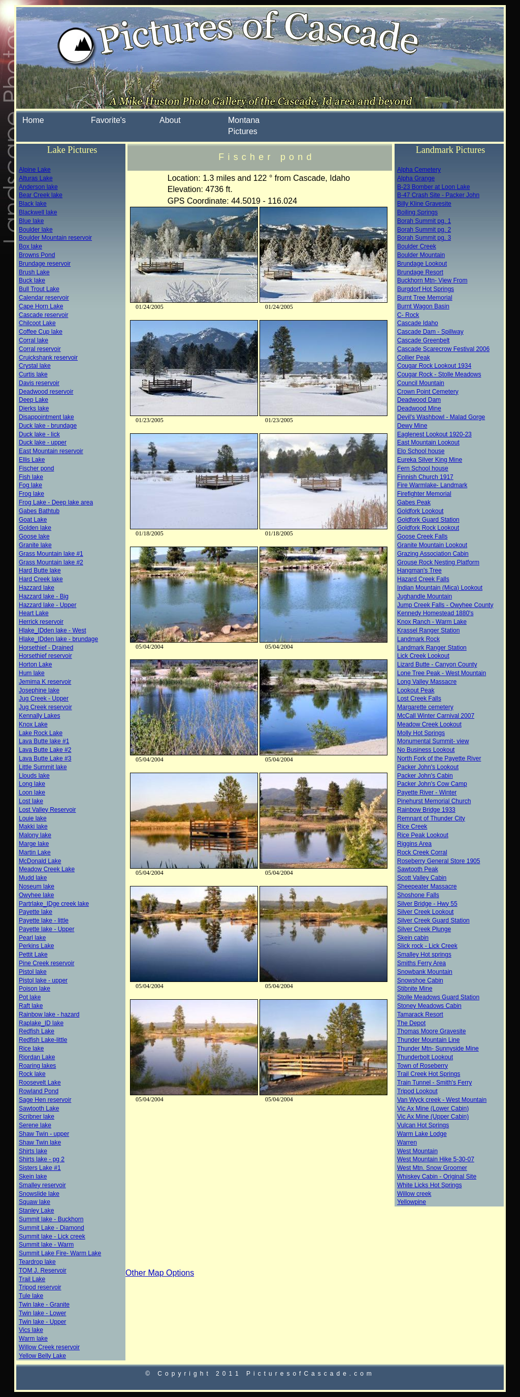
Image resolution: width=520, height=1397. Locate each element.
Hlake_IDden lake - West (52, 630)
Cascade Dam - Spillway (430, 331)
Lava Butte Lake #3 (45, 758)
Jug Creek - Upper (44, 698)
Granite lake (35, 545)
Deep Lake (33, 399)
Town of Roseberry (422, 1065)
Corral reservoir (40, 349)
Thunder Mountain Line (428, 1039)
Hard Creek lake (41, 579)
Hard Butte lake (40, 570)
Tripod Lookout (417, 1091)
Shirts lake (33, 1151)
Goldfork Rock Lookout (428, 527)
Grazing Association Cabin (433, 553)
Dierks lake (34, 408)
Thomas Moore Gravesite (431, 1031)
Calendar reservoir (44, 297)
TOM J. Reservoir (43, 1270)
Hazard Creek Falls (423, 579)
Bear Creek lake (40, 195)
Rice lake (31, 1048)
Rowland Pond (38, 1091)
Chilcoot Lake (37, 323)
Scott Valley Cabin (421, 877)
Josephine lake (39, 690)
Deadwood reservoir (46, 391)
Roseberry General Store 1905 (438, 861)
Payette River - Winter (427, 792)
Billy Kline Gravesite (424, 203)
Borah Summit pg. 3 (424, 237)
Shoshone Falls (418, 895)
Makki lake (33, 826)
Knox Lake (33, 724)
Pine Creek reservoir (46, 963)
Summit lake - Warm (46, 1244)
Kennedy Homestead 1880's (435, 613)
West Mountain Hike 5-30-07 (435, 1159)
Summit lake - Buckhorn (51, 1219)
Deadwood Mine (419, 408)
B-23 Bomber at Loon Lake (433, 186)
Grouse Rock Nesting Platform (438, 562)
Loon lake (32, 792)
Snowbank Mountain (424, 971)
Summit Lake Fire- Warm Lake (60, 1253)
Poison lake (34, 988)
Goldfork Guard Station (428, 519)
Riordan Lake (37, 1057)
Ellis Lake (32, 459)
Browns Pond (37, 255)
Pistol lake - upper (43, 980)
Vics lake (31, 1330)
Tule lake (31, 1295)
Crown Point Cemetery (428, 391)
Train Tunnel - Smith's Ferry (434, 1082)
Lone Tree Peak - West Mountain (441, 673)
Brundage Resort (420, 272)
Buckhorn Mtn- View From (432, 280)
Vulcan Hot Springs (423, 1125)
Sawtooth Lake (39, 1108)
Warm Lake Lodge (422, 1133)
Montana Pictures (243, 126)
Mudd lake (33, 877)
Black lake (33, 203)
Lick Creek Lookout (423, 655)
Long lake (32, 783)
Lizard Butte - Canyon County (437, 664)
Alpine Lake (35, 169)
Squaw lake (34, 1201)
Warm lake (33, 1338)
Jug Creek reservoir (45, 707)
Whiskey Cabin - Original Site (436, 1176)
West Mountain (417, 1151)
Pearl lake (32, 937)
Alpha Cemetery (419, 169)
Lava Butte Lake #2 (45, 749)
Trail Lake (32, 1279)
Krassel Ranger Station (428, 630)
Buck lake (32, 280)
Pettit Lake (33, 954)
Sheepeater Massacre (427, 886)
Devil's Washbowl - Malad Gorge (441, 417)
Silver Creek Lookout (425, 911)
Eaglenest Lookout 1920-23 (434, 434)
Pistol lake (33, 971)
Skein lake (33, 1176)
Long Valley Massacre (427, 681)
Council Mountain (420, 383)
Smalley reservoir (42, 1185)
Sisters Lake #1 (40, 1167)
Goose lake (34, 536)
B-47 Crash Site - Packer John (438, 195)
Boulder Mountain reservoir (55, 237)
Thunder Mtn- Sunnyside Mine (438, 1048)
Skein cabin (413, 937)
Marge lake (34, 843)
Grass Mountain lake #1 (51, 553)
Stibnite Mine (414, 988)
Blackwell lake (38, 212)
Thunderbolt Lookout (425, 1057)
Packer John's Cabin (425, 775)
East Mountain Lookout (428, 442)
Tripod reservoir (40, 1287)
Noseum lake (36, 886)
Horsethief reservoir (45, 655)
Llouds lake (34, 775)
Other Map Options (159, 1272)
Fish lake (31, 477)
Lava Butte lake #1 (44, 741)
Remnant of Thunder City (431, 818)
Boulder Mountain (421, 255)
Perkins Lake (36, 945)
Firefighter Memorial (424, 493)
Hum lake (32, 673)
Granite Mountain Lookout (432, 545)
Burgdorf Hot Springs (425, 289)
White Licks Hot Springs (429, 1185)
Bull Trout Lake (39, 289)
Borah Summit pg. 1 (424, 221)
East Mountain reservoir (51, 451)
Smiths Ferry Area (421, 963)
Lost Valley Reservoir (47, 809)
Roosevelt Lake (40, 1082)
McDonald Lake (40, 861)
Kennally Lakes (39, 715)
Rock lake (32, 1073)
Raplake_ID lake (41, 1023)
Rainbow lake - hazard (49, 1014)
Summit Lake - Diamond (51, 1227)
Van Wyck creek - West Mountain (441, 1099)
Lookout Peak (415, 690)
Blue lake (31, 221)
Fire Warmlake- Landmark (432, 485)
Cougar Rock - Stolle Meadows (439, 374)
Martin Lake (35, 852)
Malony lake (35, 835)
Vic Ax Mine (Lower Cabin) (433, 1108)
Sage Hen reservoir (45, 1099)
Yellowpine (411, 1201)
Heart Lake (34, 613)
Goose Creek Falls (422, 536)
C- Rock (408, 315)
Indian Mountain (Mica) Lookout (439, 587)
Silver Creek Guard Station (433, 920)
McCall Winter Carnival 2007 (435, 715)
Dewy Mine (412, 425)
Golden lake (35, 527)
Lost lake (31, 801)
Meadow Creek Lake (47, 869)
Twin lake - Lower (42, 1313)
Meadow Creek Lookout (429, 724)
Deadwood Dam (419, 399)
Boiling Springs (417, 212)
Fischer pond (36, 468)
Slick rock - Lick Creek (427, 945)
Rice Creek (412, 826)
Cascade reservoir (43, 315)
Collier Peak (413, 357)
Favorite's (108, 120)
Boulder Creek (416, 246)
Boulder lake (36, 229)
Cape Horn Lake (41, 306)
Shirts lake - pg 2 (41, 1159)
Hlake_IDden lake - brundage (58, 639)
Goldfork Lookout (420, 511)
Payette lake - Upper (46, 929)
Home (33, 120)
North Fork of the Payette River (439, 758)
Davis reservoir (39, 383)
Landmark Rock (418, 639)
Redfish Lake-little (43, 1039)
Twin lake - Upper (42, 1321)
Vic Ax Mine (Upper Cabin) (433, 1116)
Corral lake (33, 340)
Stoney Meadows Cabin (429, 1005)
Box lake (30, 246)
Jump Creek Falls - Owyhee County (445, 605)
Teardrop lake (37, 1261)
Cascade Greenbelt (423, 340)
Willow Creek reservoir (49, 1347)
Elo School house (420, 451)
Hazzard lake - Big (44, 596)
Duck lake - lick (39, 434)
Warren (407, 1142)
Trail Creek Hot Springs (428, 1073)
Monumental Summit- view (433, 741)
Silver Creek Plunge (424, 929)
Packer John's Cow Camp (432, 783)
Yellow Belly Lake (42, 1355)
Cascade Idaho (417, 323)
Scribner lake (36, 1116)
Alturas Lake (36, 178)
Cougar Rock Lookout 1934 (434, 365)
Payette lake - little (44, 920)
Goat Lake (33, 519)
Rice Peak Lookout (422, 835)
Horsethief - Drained (46, 647)
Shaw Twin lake (40, 1142)
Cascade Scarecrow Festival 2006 (443, 349)
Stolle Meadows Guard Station (438, 997)
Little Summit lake (43, 767)
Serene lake (35, 1125)
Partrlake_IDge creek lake (54, 903)
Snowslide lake (39, 1193)
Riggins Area (414, 843)
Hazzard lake (36, 587)
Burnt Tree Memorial (424, 297)
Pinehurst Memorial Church (434, 801)
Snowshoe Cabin (420, 980)
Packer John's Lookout (428, 767)
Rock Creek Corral (422, 852)
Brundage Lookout (422, 263)
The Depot (411, 1023)
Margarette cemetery (425, 707)
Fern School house (422, 468)
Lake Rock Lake (40, 733)
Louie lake (33, 818)
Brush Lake (34, 272)
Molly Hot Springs (421, 733)
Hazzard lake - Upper (47, 605)
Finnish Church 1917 (425, 477)
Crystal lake (35, 365)
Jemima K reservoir (45, 681)
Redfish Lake (36, 1031)
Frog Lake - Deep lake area (56, 502)
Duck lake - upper (43, 442)
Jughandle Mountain (424, 596)
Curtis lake (33, 374)
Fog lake (30, 485)
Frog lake (31, 493)
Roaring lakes (37, 1065)
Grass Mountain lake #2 (51, 562)
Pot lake (30, 997)
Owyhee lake (36, 895)
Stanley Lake (36, 1210)
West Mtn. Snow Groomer (432, 1167)
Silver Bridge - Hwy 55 (427, 903)
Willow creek (414, 1193)
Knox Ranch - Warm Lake (432, 621)
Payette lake (35, 911)
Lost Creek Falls (419, 698)
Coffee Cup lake (40, 331)
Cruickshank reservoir (48, 357)
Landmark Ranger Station (432, 647)
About (170, 120)
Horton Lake (35, 664)
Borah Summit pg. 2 (424, 229)
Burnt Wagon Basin (423, 306)
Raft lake (31, 1005)
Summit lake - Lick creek (52, 1236)
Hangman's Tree (419, 570)
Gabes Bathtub (39, 511)
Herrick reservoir (41, 621)
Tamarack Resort (420, 1014)
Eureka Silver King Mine (429, 459)
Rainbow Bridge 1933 (426, 809)
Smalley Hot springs (424, 954)
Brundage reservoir (45, 263)
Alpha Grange (416, 178)
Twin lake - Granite (44, 1304)
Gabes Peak (414, 502)
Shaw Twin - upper (44, 1133)
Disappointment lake (46, 417)
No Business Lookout (425, 749)
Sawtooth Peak (417, 869)
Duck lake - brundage (48, 425)
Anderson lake (38, 186)
